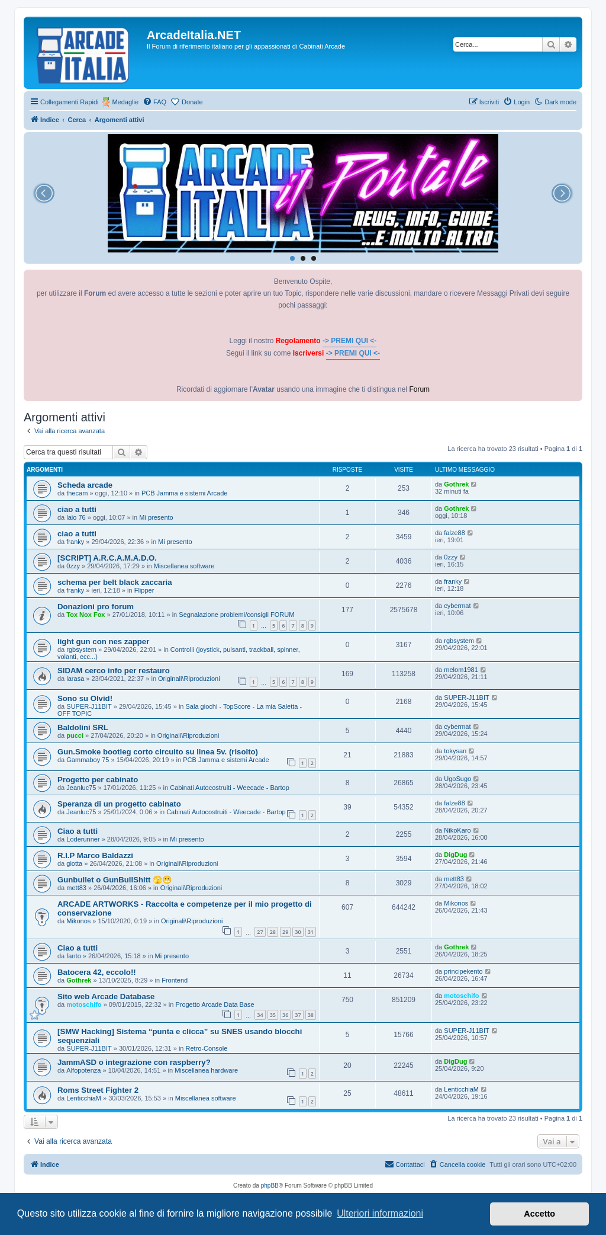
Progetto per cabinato (97, 779)
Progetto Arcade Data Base (214, 1004)
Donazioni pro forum (95, 606)
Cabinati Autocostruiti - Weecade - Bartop (229, 787)
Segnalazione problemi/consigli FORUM (236, 614)
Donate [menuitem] (192, 101)
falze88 (454, 532)
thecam (77, 493)
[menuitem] (154, 102)
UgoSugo (457, 778)
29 (285, 932)
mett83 (76, 887)
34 (260, 1015)
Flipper (144, 590)
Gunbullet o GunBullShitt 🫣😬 (114, 879)
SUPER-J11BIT (88, 706)
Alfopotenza (83, 1070)
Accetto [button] (539, 1213)
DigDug (455, 854)
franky (75, 541)
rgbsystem (81, 649)
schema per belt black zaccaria (114, 582)
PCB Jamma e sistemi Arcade (184, 493)
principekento (463, 971)
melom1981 (461, 669)
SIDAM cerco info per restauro (113, 670)
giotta (74, 863)
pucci (74, 735)
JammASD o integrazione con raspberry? (134, 1062)
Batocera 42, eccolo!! (96, 972)
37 (298, 1015)
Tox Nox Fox (85, 614)
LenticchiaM (83, 1098)
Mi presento (156, 517)
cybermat (457, 605)
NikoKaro (457, 830)
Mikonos (78, 920)
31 (311, 932)
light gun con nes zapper (103, 641)
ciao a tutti (76, 509)
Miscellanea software (184, 565)
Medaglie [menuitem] (125, 101)
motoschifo (83, 1004)
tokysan (455, 750)
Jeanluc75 (81, 787)
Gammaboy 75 (87, 759)
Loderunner (82, 839)
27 (260, 932)
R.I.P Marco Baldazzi (95, 855)
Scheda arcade (84, 485)
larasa (75, 678)
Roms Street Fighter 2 (97, 1090)
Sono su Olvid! (84, 698)
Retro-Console (207, 1048)
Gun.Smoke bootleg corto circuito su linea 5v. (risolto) (157, 751)
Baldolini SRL (82, 727)
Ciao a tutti (77, 831)
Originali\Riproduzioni (189, 678)
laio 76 (75, 517)
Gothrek (456, 484)
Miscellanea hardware (206, 1070)
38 (311, 1015)
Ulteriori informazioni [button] (380, 1213)
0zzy (73, 565)
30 (298, 932)
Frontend (175, 980)
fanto (73, 955)
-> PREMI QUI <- (349, 341)
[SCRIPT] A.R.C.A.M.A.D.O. (107, 557)
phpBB (270, 1185)
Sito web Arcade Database (105, 996)
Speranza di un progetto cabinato (119, 803)
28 (273, 932)
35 (273, 1015)
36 (285, 1015)
